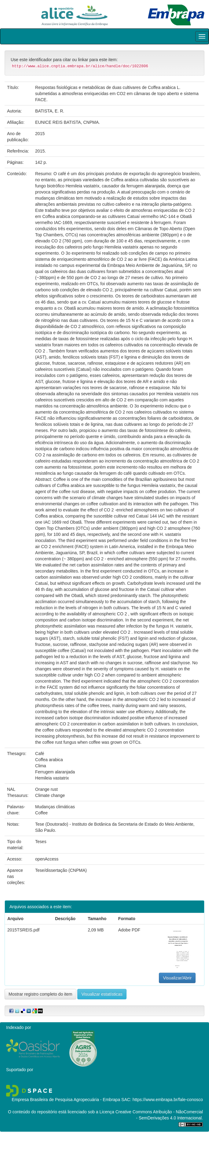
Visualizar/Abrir (177, 977)
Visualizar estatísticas (101, 994)
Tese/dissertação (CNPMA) (61, 870)
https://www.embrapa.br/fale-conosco (168, 1099)
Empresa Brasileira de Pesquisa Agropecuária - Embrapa (66, 1099)
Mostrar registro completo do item (40, 994)
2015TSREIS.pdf (23, 929)
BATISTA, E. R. (49, 111)
